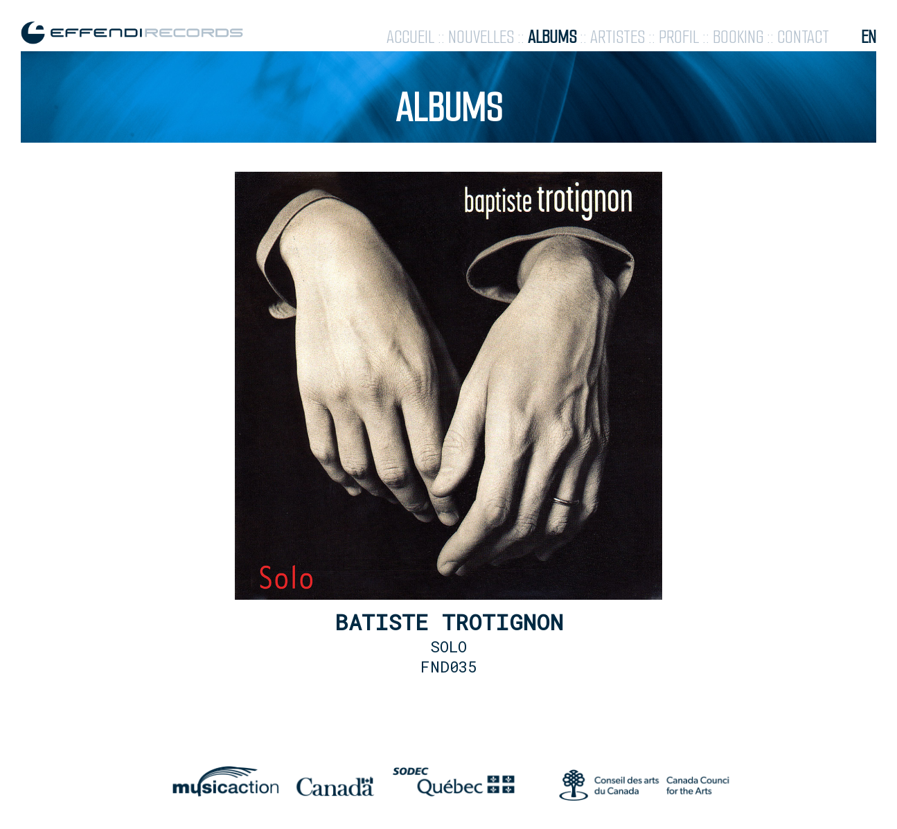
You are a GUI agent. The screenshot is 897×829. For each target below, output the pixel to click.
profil (679, 37)
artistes (617, 37)
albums (552, 37)
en (868, 37)
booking (738, 37)
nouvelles (481, 37)
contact (803, 37)
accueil (410, 37)
